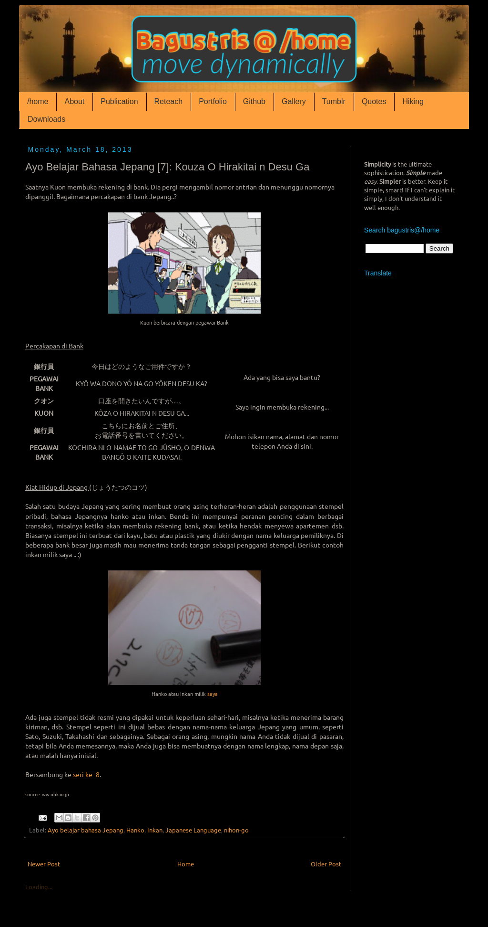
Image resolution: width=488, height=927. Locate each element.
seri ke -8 (86, 774)
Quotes (374, 101)
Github (254, 101)
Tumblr (334, 101)
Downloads (46, 119)
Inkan (155, 830)
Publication (119, 101)
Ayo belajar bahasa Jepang (85, 830)
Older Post (326, 864)
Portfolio (213, 101)
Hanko (135, 830)
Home (185, 864)
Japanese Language (193, 830)
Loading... (38, 887)
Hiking (412, 101)
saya (212, 693)
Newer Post (44, 864)
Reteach (168, 101)
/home (37, 101)
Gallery (294, 101)
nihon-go (236, 830)
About (74, 101)
